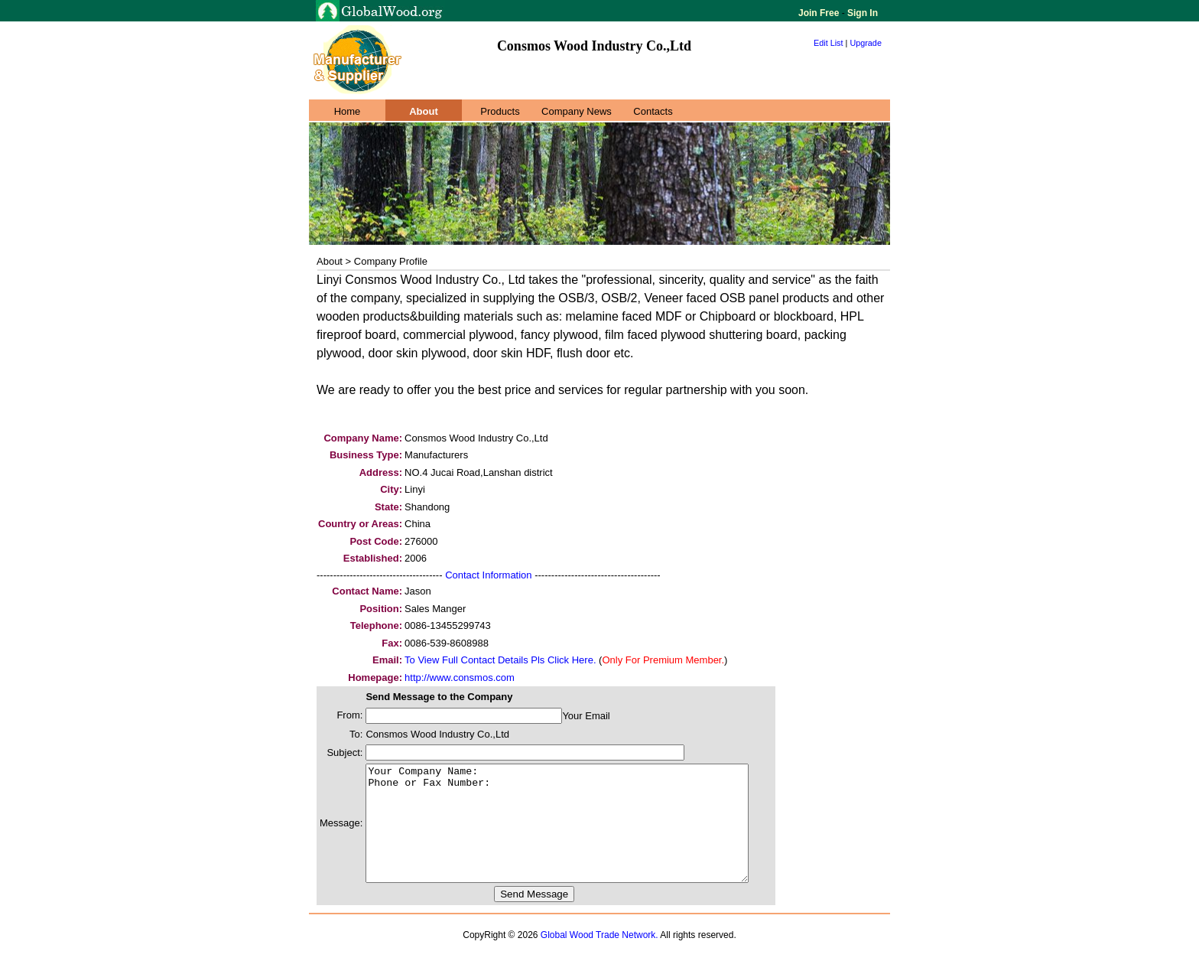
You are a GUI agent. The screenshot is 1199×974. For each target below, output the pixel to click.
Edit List (828, 42)
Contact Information (488, 575)
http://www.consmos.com (460, 677)
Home (347, 111)
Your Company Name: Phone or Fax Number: (580, 835)
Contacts (652, 111)
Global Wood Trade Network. (599, 958)
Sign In (861, 13)
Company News (576, 111)
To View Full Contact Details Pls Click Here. (500, 660)
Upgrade (866, 42)
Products (499, 111)
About (423, 111)
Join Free (820, 13)
